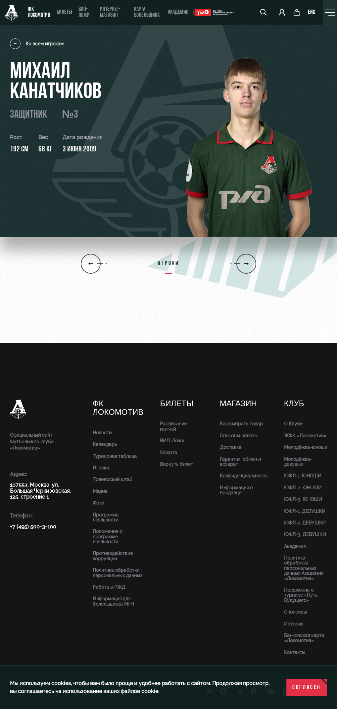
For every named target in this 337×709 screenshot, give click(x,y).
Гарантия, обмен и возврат (240, 462)
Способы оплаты (239, 435)
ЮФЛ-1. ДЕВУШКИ (304, 511)
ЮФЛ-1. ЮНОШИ (302, 475)
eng (311, 13)
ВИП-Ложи (172, 440)
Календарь (105, 444)
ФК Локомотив (39, 12)
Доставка (230, 447)
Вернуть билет (176, 464)
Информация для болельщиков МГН (113, 601)
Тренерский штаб (112, 479)
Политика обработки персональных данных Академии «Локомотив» (303, 568)
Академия (178, 12)
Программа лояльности (106, 517)
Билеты (64, 12)
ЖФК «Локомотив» (305, 435)
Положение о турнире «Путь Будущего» (300, 595)
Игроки (101, 467)
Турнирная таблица (115, 456)
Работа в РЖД (109, 587)
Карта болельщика (147, 12)
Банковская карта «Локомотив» (304, 638)
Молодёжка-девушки (298, 462)
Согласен (306, 687)
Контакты (294, 652)
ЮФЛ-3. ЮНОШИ (303, 499)
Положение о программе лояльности (107, 536)
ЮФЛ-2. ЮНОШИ (303, 487)
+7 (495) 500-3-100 (33, 526)
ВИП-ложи (84, 12)
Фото (98, 503)
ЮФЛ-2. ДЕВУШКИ (305, 522)
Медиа (100, 491)
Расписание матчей (173, 426)
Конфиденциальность (243, 475)
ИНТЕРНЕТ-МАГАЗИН (110, 12)
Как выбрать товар (241, 423)
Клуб (294, 404)
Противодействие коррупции (113, 556)
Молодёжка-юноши (305, 447)
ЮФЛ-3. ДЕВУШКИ (305, 534)
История (293, 624)
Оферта (168, 452)
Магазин (238, 404)
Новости (102, 432)
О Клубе (293, 423)
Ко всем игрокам (37, 43)
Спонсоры (295, 612)
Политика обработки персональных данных (117, 573)
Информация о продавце (236, 490)
